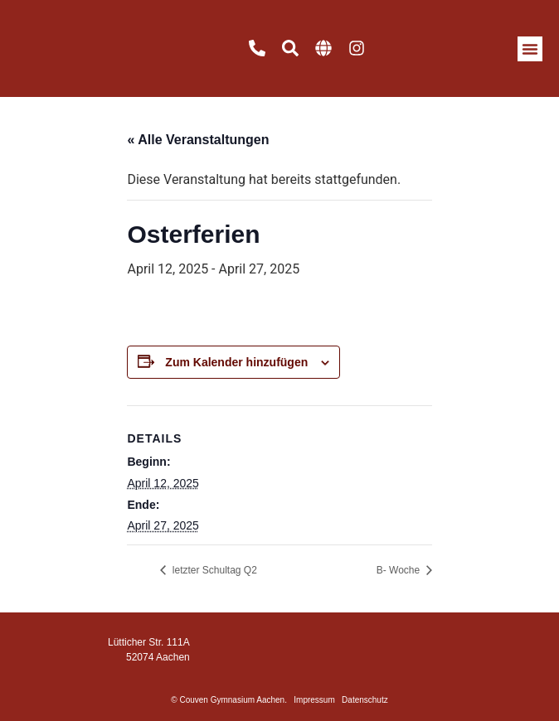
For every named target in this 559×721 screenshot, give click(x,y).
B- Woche (400, 570)
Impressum (314, 699)
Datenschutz (365, 699)
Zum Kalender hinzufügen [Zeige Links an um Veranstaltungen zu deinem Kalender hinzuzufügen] (236, 362)
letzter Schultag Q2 (212, 570)
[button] (530, 48)
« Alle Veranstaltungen (198, 140)
